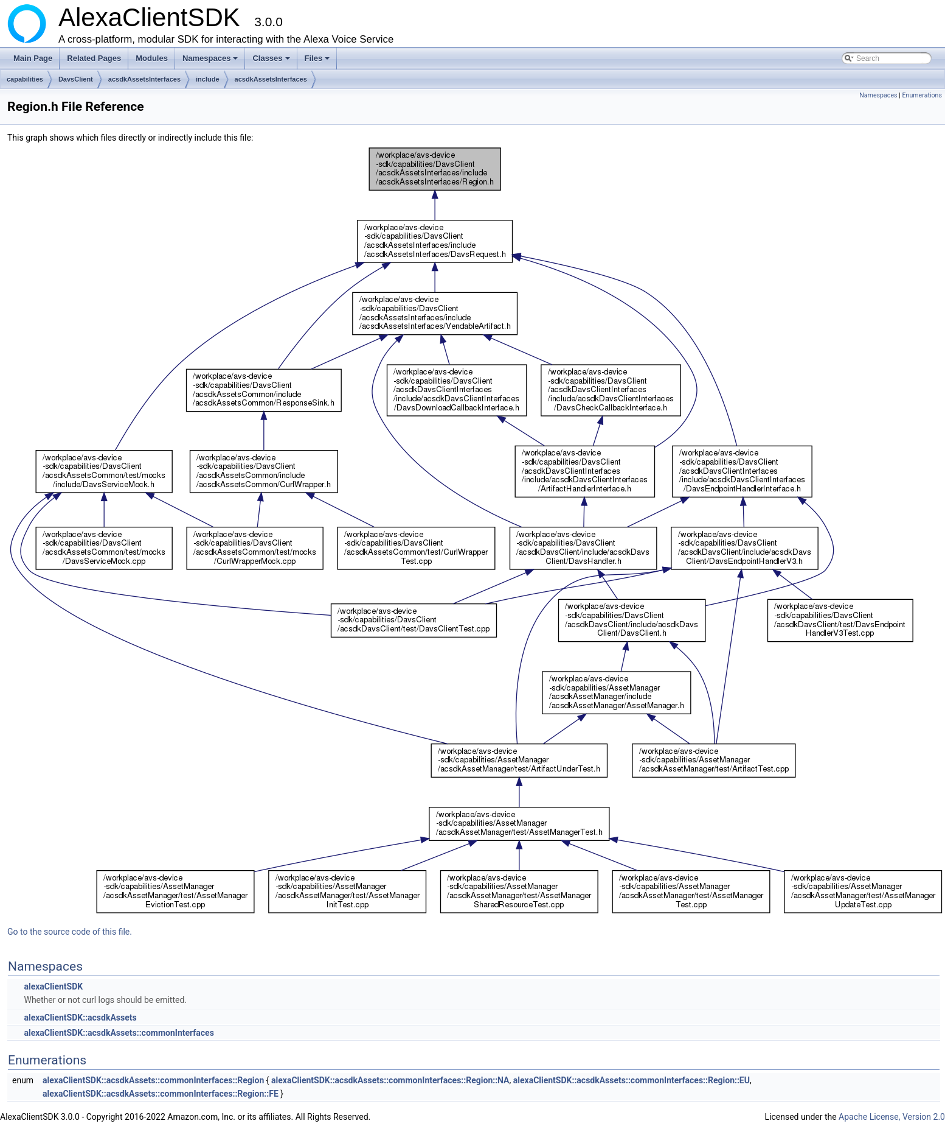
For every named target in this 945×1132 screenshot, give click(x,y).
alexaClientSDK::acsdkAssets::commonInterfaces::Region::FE (161, 1094)
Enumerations (922, 95)
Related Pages (94, 58)
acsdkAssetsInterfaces (144, 79)
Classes (271, 61)
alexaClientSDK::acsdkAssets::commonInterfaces (118, 1033)
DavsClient (75, 79)
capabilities (25, 79)
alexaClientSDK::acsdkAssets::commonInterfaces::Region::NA (390, 1080)
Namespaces (211, 61)
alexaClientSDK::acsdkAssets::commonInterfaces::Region (153, 1080)
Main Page (32, 58)
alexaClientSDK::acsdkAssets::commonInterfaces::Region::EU (631, 1080)
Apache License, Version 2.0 (892, 1117)
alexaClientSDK (53, 986)
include (208, 79)
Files (318, 61)
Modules (152, 58)
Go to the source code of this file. (69, 932)
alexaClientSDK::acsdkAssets (80, 1017)
